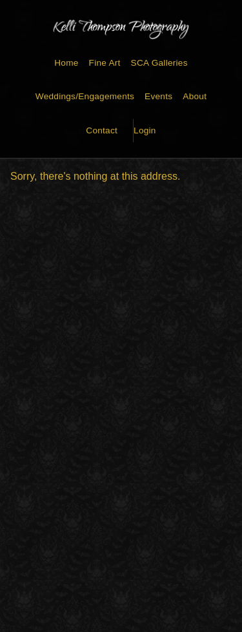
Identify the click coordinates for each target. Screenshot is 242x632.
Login (145, 130)
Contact (101, 130)
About (195, 96)
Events (158, 96)
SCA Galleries (159, 63)
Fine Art (105, 63)
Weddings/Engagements (84, 96)
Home (66, 63)
